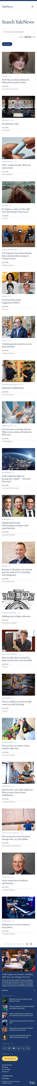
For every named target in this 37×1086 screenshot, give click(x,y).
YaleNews (7, 7)
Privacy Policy (5, 1078)
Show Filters (7, 44)
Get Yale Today (10, 1058)
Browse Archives (7, 1065)
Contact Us (5, 1071)
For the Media (6, 1069)
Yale (32, 1083)
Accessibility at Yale (7, 1076)
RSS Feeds (5, 1067)
